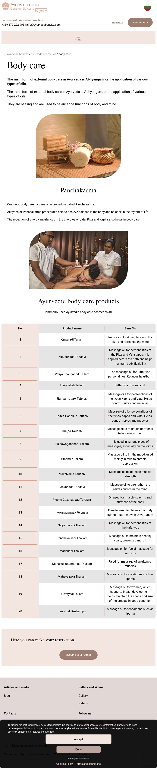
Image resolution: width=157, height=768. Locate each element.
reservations (140, 22)
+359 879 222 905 (13, 24)
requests (117, 22)
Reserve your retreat (78, 654)
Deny (78, 749)
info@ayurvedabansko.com (43, 24)
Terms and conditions (88, 763)
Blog (7, 696)
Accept (78, 739)
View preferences (78, 758)
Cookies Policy (64, 763)
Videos (83, 703)
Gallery (83, 696)
